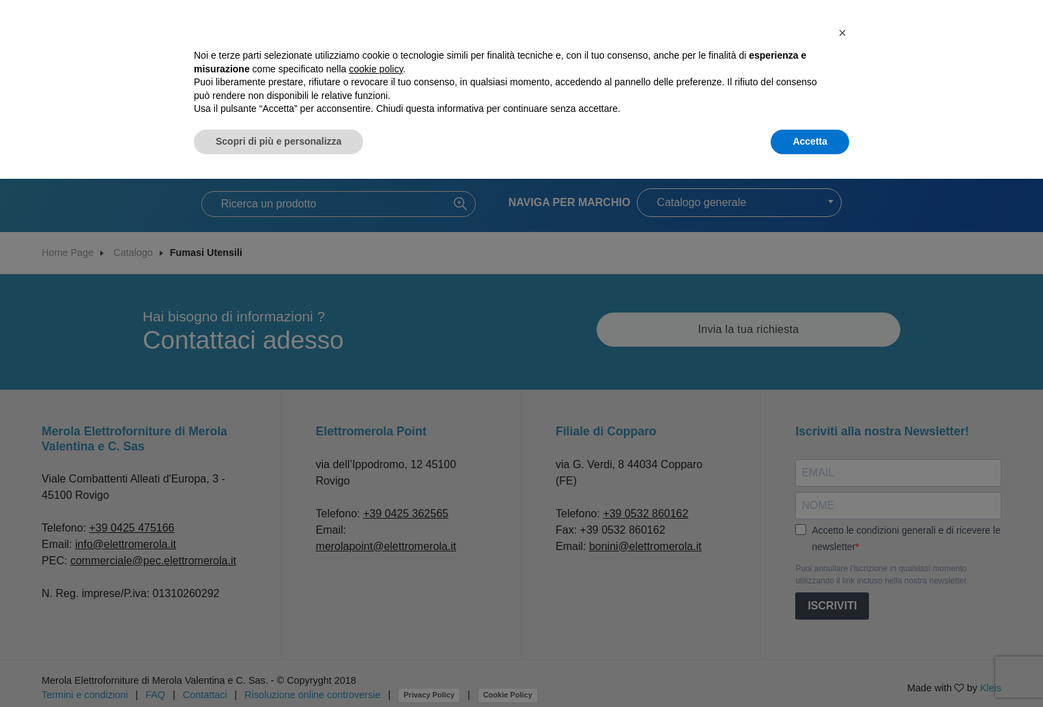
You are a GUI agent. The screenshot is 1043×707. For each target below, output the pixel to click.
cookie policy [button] (376, 68)
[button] (842, 33)
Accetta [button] (809, 141)
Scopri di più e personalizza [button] (278, 141)
